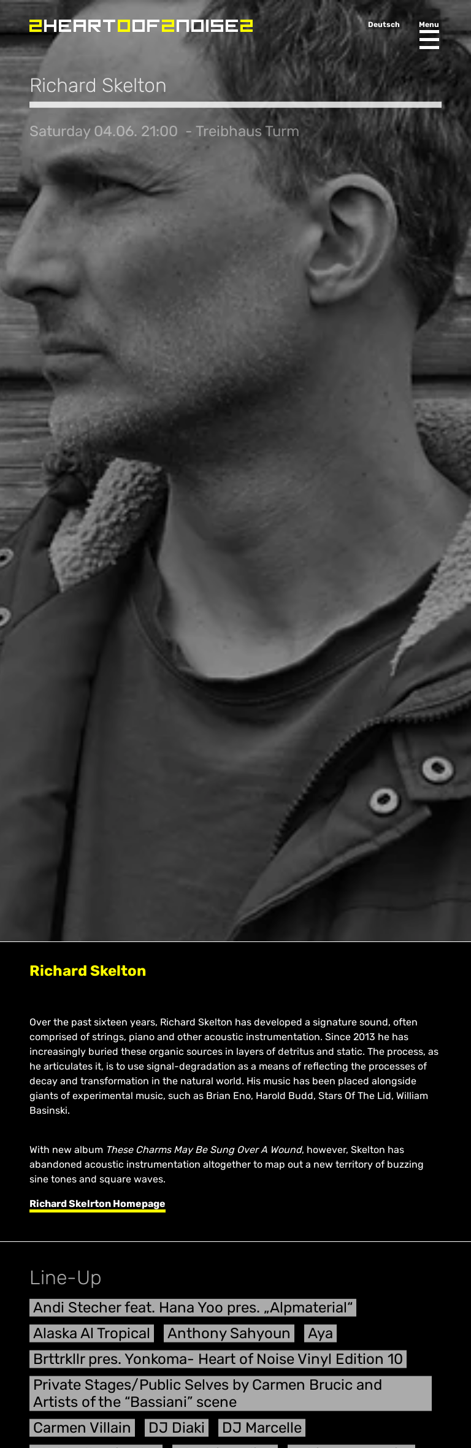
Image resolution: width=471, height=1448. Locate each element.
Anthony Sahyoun (229, 1337)
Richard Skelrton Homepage (97, 1203)
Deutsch (384, 24)
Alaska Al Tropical (91, 1337)
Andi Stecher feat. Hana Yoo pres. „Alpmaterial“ (193, 1311)
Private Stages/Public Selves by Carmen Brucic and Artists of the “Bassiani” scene (207, 1398)
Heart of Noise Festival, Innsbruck (141, 26)
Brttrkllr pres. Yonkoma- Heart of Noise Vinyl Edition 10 (218, 1363)
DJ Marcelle (262, 1432)
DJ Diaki (176, 1432)
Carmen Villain (82, 1432)
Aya (320, 1337)
